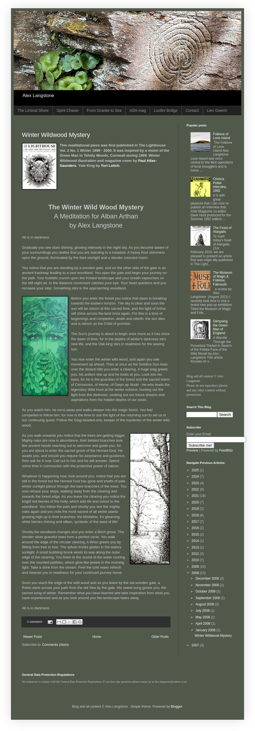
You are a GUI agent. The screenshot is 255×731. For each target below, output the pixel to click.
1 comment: (35, 621)
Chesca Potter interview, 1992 (220, 185)
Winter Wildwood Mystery (56, 134)
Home (96, 637)
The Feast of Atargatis (222, 230)
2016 (196, 528)
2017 (196, 522)
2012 (196, 554)
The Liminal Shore (33, 110)
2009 (196, 567)
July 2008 (203, 611)
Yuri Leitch (110, 166)
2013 (196, 547)
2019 (196, 509)
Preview (192, 450)
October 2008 (205, 591)
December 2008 (207, 578)
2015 (196, 534)
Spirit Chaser (68, 110)
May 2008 (203, 617)
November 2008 (207, 585)
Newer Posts (32, 637)
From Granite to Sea (104, 110)
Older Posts (160, 637)
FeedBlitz (226, 450)
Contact (192, 110)
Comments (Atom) (55, 645)
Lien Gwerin (217, 110)
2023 (196, 483)
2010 (196, 560)
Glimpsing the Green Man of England (220, 327)
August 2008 (205, 604)
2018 (196, 515)
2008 (196, 573)
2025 (196, 470)
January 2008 (205, 630)
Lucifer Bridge (165, 110)
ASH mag (137, 110)
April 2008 (203, 623)
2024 (196, 476)
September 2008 (208, 598)
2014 (196, 541)
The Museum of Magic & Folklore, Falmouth (222, 278)
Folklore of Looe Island (221, 136)
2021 (196, 496)
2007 (196, 645)
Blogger (176, 706)
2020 (196, 502)
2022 (196, 489)
